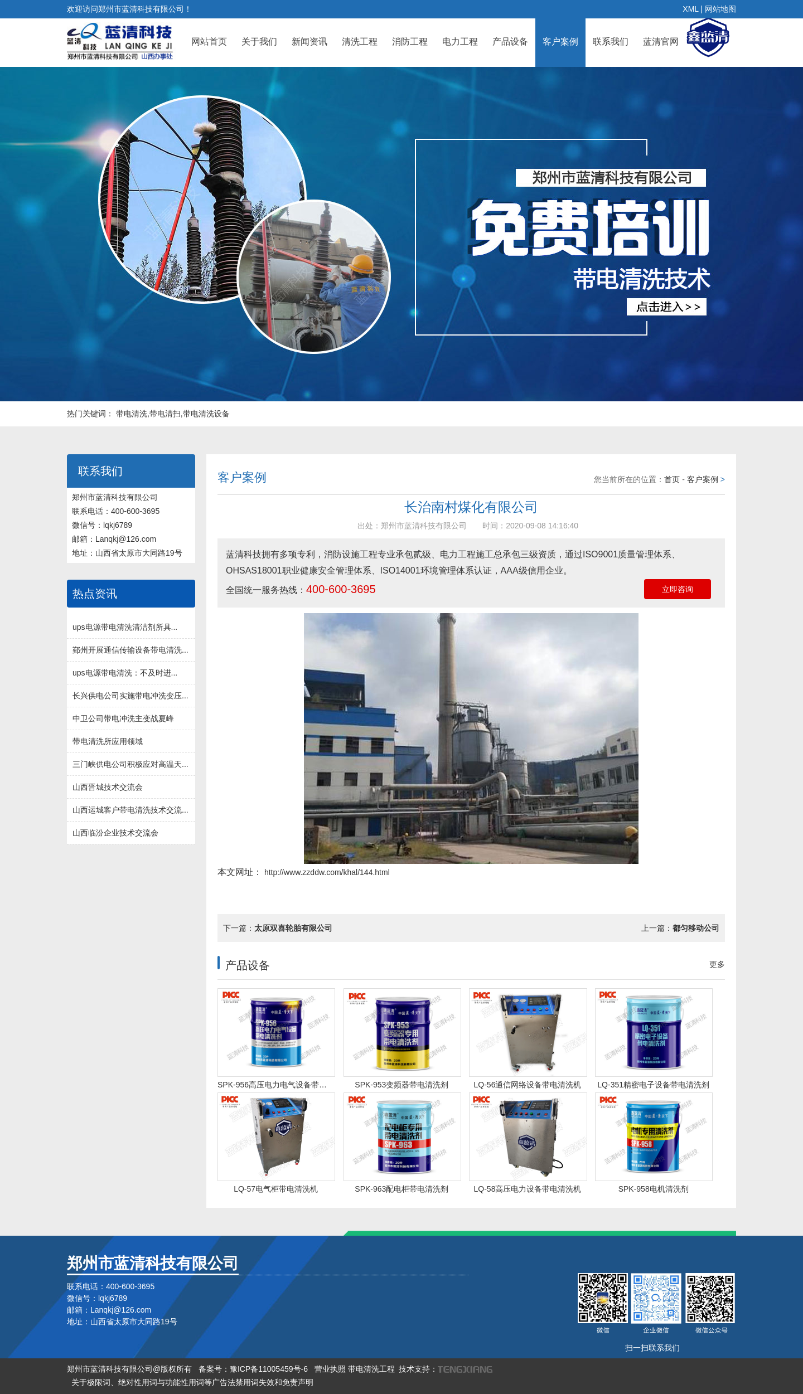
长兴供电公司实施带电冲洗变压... (130, 695)
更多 (717, 964)
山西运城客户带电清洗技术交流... (130, 809)
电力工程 (460, 41)
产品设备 (510, 41)
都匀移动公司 (696, 928)
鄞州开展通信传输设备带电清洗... (130, 649)
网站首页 (209, 41)
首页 (672, 479)
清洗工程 (360, 41)
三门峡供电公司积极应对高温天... (130, 764)
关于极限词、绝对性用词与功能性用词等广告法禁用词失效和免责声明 (192, 1382)
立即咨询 (677, 589)
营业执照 (330, 1368)
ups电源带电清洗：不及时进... (124, 672)
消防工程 (410, 41)
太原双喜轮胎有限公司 (293, 928)
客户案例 (560, 41)
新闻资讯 (309, 41)
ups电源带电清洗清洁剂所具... (124, 627)
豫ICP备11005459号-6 (269, 1368)
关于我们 (259, 41)
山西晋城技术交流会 (107, 787)
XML (690, 8)
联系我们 (610, 41)
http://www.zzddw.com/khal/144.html (326, 872)
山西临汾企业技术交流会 (115, 832)
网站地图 (720, 8)
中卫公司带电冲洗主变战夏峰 (123, 718)
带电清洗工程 (371, 1368)
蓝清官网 (661, 41)
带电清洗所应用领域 (107, 741)
